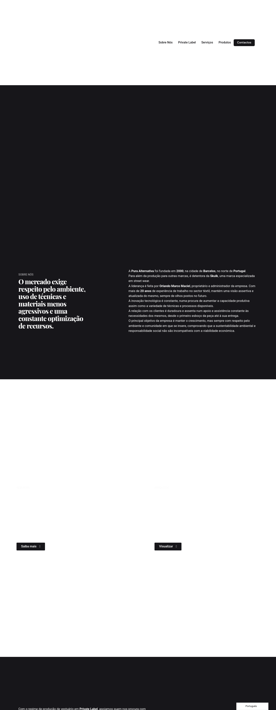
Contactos (244, 42)
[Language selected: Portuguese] (252, 706)
